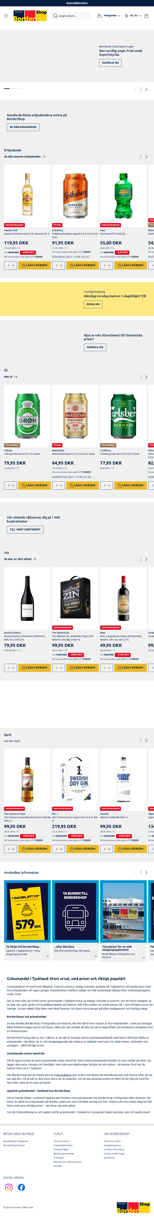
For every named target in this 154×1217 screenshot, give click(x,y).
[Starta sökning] (71, 16)
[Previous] (136, 89)
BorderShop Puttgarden (16, 1141)
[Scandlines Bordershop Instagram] (9, 1191)
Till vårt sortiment (25, 529)
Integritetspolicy (112, 1145)
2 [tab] (13, 88)
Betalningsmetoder (64, 1153)
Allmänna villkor (112, 1141)
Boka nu (93, 304)
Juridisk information (114, 1149)
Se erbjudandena (23, 127)
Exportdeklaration (77, 3)
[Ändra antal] (10, 265)
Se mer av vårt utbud (17, 559)
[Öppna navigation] (7, 16)
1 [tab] (7, 88)
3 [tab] (20, 88)
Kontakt (58, 1166)
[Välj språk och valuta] (133, 16)
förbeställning (63, 1074)
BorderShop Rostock (14, 1145)
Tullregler (59, 1157)
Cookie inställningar (114, 1153)
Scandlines (109, 1157)
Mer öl (8, 377)
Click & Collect (61, 1141)
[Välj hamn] (108, 16)
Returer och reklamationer (68, 1161)
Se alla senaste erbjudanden (22, 157)
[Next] (146, 89)
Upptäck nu (135, 710)
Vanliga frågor (61, 1149)
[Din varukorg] (146, 16)
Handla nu (110, 63)
